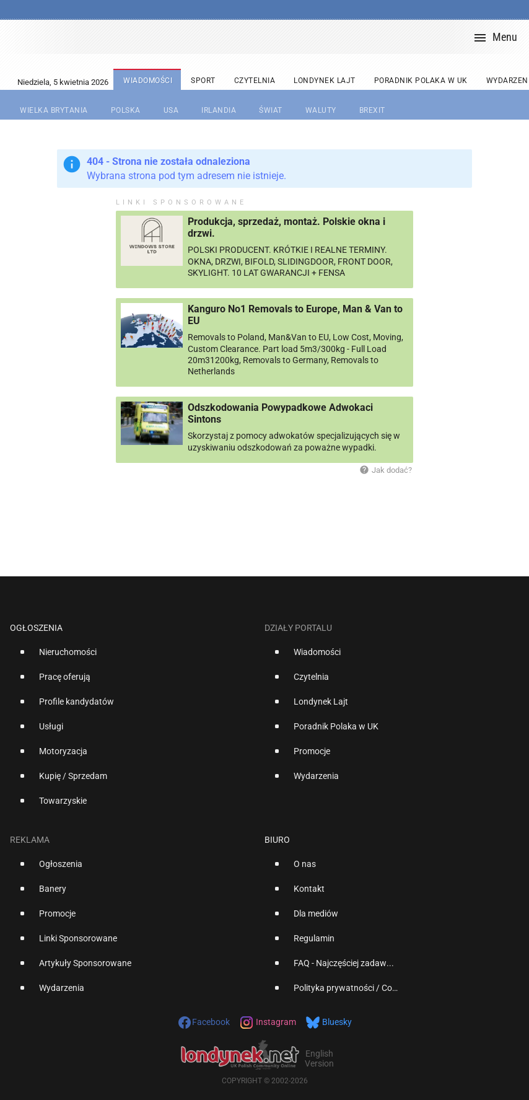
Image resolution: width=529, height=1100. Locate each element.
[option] (132, 657)
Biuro (277, 840)
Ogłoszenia (36, 628)
